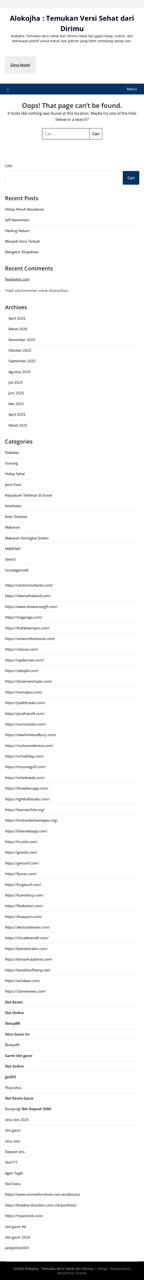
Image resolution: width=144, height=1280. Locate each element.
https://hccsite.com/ (21, 841)
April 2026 (16, 318)
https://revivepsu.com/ (23, 692)
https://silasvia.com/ (21, 649)
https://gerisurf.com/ (22, 863)
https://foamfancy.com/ (24, 895)
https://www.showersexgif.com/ (31, 606)
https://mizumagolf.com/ (25, 766)
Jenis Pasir (13, 484)
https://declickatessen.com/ (27, 927)
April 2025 (16, 414)
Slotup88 (12, 1023)
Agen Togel (14, 1173)
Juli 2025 (15, 382)
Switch (10, 559)
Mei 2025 (16, 403)
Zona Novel (20, 64)
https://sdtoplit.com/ (22, 670)
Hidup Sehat (15, 473)
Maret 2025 (17, 425)
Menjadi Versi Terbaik (22, 241)
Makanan (12, 527)
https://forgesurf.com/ (23, 884)
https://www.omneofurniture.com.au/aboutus (42, 1194)
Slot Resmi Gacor (19, 1098)
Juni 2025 (16, 393)
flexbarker (13, 279)
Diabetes (12, 452)
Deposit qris (15, 1151)
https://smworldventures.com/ (30, 638)
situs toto (12, 1141)
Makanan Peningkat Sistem (27, 538)
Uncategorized (16, 570)
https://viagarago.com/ (23, 617)
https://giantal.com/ (21, 852)
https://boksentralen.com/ (26, 948)
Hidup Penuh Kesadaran (24, 209)
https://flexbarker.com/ (24, 905)
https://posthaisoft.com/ (25, 713)
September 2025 (22, 361)
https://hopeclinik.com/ (24, 1215)
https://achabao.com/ (22, 980)
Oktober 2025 (19, 350)
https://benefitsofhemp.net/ (27, 970)
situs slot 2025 (17, 1119)
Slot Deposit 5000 (36, 1108)
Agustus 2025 (19, 371)
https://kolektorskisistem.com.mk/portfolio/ (41, 1205)
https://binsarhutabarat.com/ (28, 959)
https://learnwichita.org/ (25, 809)
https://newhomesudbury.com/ (30, 734)
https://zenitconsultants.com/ (29, 585)
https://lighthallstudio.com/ (27, 799)
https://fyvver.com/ (21, 873)
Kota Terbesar (16, 516)
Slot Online (14, 1066)
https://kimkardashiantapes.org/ (31, 820)
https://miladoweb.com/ (25, 777)
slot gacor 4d (15, 1226)
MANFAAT (13, 548)
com (26, 279)
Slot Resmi (14, 1002)
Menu (132, 89)
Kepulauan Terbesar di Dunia (28, 495)
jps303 (10, 1076)
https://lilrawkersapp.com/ (26, 788)
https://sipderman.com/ (24, 660)
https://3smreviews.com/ (25, 991)
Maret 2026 (17, 328)
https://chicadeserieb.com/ (27, 937)
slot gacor (13, 1130)
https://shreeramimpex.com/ (28, 681)
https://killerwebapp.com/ (26, 831)
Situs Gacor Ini (17, 1034)
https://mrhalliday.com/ (24, 756)
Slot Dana (13, 1183)
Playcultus (13, 1087)
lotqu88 (12, 1044)
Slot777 (11, 1162)
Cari (8, 165)
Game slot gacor (18, 1055)
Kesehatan (13, 505)
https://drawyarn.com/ (23, 916)
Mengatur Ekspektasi (21, 251)
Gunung (11, 463)
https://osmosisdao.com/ (25, 724)
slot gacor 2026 (17, 1237)
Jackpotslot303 (17, 1247)
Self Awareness (17, 219)
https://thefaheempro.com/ (27, 628)
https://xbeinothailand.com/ (28, 595)
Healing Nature (17, 230)
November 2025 (21, 339)
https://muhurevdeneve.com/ (29, 745)
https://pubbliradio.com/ (25, 702)
